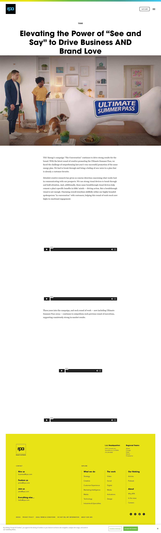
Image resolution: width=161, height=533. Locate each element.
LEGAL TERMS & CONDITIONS (45, 517)
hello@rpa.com (23, 500)
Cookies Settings (115, 528)
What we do (89, 471)
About (131, 489)
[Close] (157, 528)
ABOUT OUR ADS (87, 517)
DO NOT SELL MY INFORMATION (68, 517)
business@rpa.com (25, 474)
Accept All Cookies (130, 528)
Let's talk (145, 9)
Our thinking (134, 471)
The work (111, 471)
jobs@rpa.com (23, 491)
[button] (154, 9)
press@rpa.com (24, 483)
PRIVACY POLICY (28, 517)
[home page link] (11, 9)
